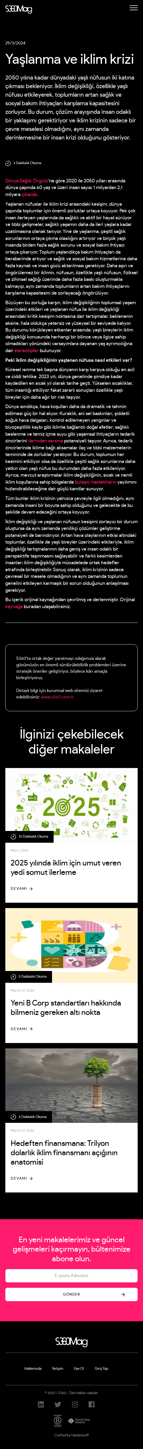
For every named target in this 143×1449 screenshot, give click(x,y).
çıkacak (29, 194)
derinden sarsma (45, 441)
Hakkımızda (33, 1369)
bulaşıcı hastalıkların (95, 482)
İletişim (57, 1369)
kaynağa (14, 606)
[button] (133, 8)
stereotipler (26, 350)
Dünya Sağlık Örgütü (26, 181)
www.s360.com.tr (57, 697)
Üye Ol (79, 1369)
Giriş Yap (101, 1369)
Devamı (19, 889)
